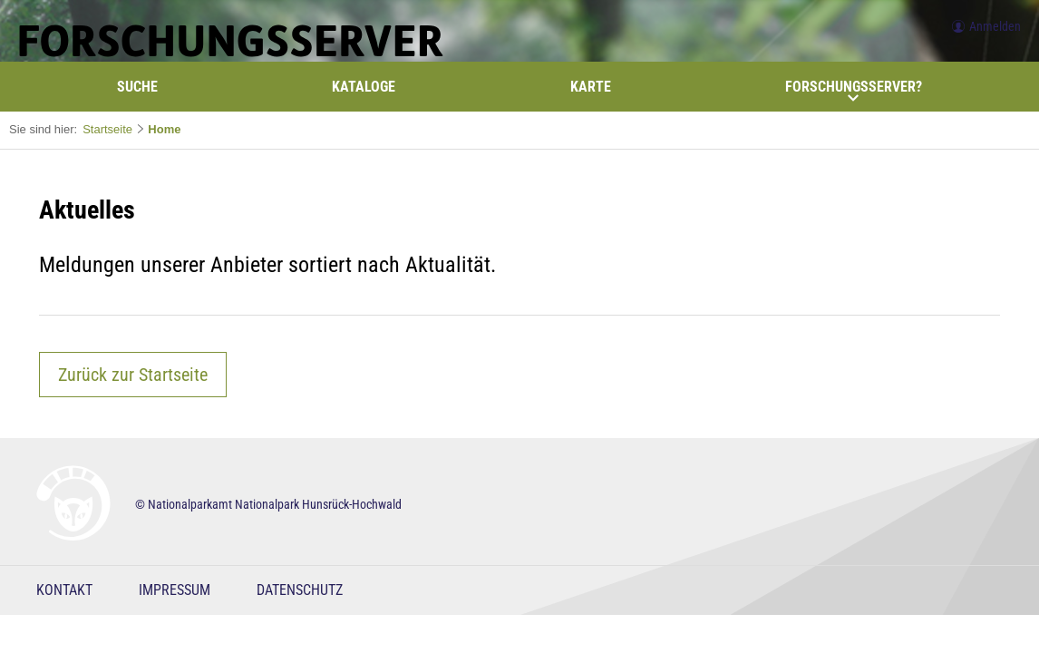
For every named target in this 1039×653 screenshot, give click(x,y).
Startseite (107, 129)
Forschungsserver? (853, 90)
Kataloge (363, 86)
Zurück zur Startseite (133, 374)
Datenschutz (300, 590)
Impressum (174, 590)
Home (164, 129)
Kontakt (64, 590)
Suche (137, 86)
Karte (590, 86)
